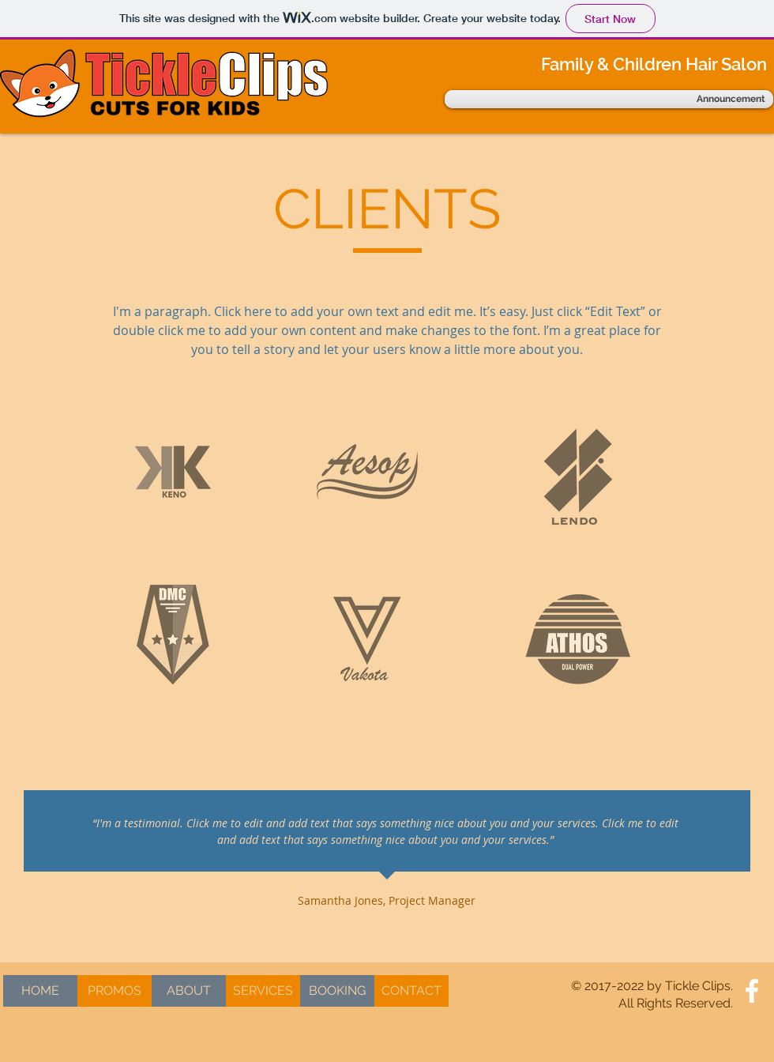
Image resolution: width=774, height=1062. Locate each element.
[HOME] (40, 991)
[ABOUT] (189, 991)
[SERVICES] (263, 991)
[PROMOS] (114, 991)
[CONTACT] (411, 991)
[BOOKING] (337, 991)
